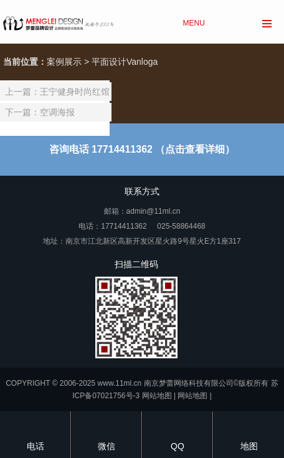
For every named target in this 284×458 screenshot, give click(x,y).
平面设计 (109, 62)
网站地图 (157, 395)
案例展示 (64, 62)
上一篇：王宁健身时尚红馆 (57, 92)
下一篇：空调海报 (40, 112)
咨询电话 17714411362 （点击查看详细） (142, 149)
